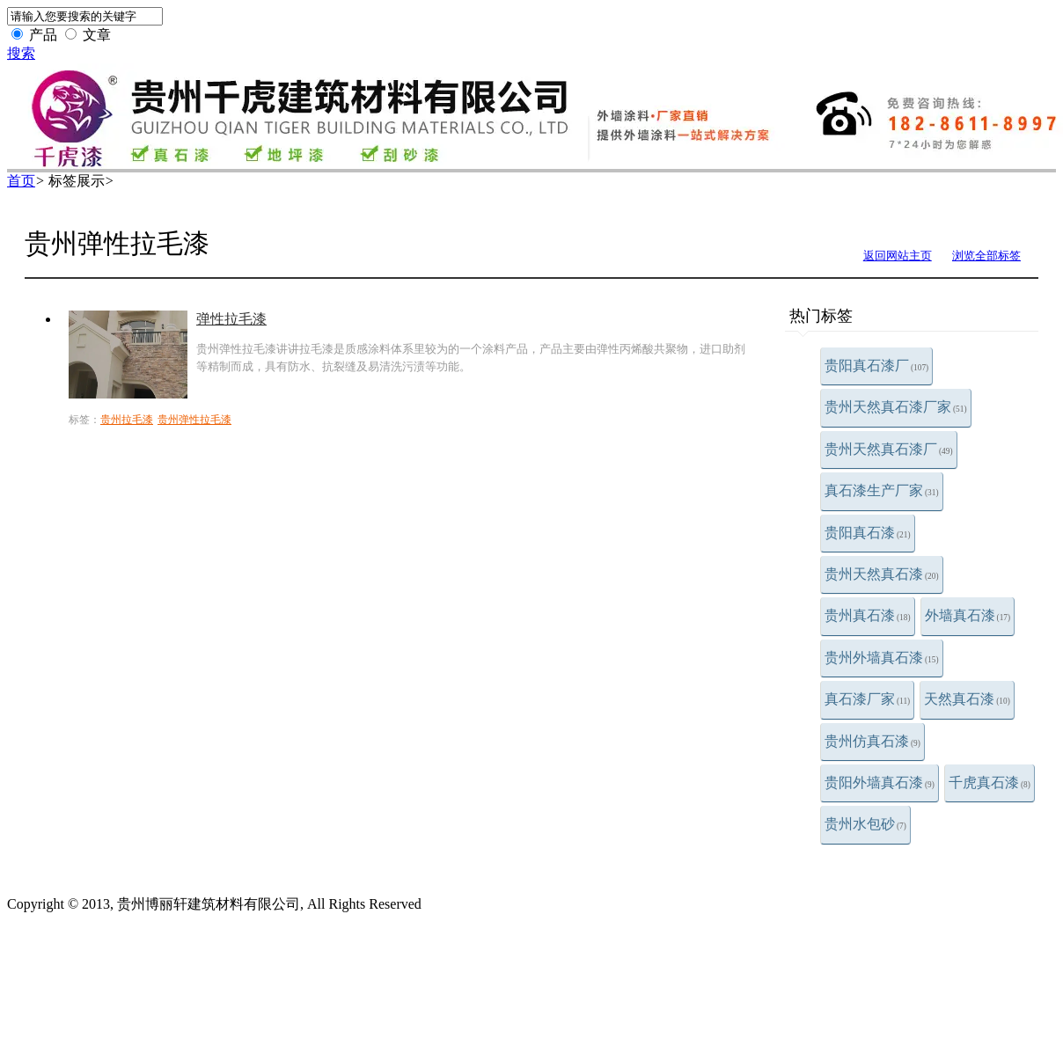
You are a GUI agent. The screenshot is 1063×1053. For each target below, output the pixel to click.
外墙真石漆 (968, 615)
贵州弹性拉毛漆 (194, 419)
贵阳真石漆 (868, 532)
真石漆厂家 (867, 698)
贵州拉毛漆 (126, 419)
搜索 (21, 53)
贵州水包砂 (865, 823)
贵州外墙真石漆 (882, 657)
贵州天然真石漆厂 (889, 449)
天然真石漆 (967, 698)
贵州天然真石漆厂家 (896, 406)
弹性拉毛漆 (231, 318)
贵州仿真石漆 (872, 741)
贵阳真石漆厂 (876, 365)
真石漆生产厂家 (882, 490)
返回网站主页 (897, 255)
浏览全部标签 (986, 255)
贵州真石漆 (868, 615)
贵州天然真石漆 (882, 574)
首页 (21, 180)
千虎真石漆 (989, 782)
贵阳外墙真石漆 (880, 782)
